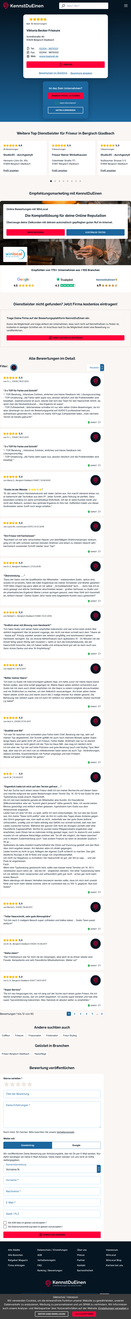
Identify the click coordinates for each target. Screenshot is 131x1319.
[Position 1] (51, 181)
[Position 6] (72, 181)
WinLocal (111, 1255)
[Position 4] (63, 181)
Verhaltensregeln (65, 1132)
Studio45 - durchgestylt (18, 154)
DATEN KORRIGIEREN (65, 110)
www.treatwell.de (48, 56)
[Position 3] (59, 181)
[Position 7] (76, 181)
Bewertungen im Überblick (53, 73)
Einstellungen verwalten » (113, 1308)
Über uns (82, 1249)
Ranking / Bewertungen (49, 1270)
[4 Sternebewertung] (23, 1084)
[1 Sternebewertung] (6, 1084)
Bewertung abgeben (81, 73)
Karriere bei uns (114, 1265)
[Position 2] (55, 181)
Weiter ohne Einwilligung (51, 1314)
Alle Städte (14, 1249)
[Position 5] (67, 181)
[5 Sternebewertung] (29, 1084)
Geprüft (93, 422)
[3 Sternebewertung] (18, 1084)
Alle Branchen (15, 1255)
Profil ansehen (16, 170)
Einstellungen (60, 1249)
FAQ (39, 1265)
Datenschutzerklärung (22, 1226)
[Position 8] (80, 181)
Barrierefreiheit (85, 1270)
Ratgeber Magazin (18, 1260)
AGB (14, 1222)
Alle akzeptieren (84, 1314)
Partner (81, 1260)
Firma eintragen (16, 1265)
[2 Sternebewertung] (12, 1084)
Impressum (112, 1249)
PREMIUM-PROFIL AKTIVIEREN (65, 96)
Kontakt (81, 1265)
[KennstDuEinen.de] (23, 6)
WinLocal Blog (113, 1260)
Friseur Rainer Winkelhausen (69, 154)
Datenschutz (44, 1249)
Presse (81, 1255)
